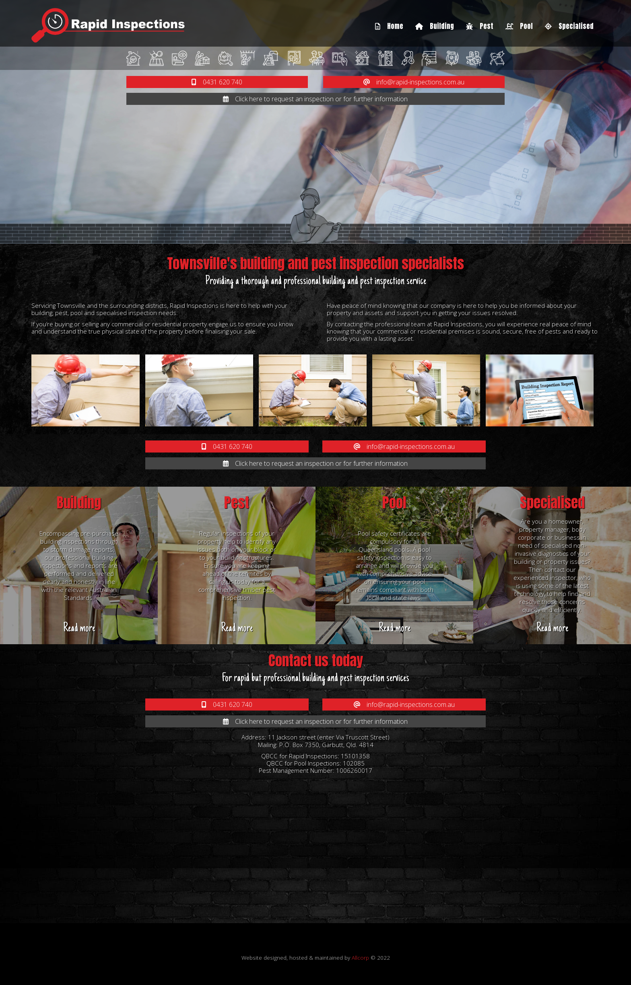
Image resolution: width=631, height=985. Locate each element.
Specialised (569, 26)
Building (434, 26)
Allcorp (360, 957)
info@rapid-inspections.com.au (413, 82)
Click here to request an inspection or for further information (315, 98)
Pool (519, 26)
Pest (479, 26)
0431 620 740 (217, 82)
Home (389, 26)
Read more (79, 628)
